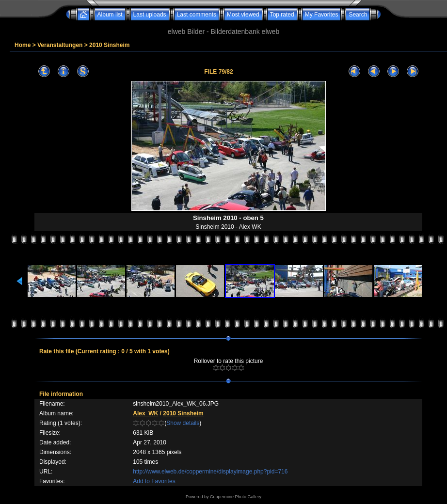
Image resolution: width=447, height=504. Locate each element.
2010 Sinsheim (109, 45)
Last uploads (149, 14)
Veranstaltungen (59, 45)
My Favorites (321, 14)
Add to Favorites (154, 481)
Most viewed (243, 14)
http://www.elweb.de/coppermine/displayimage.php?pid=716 (210, 471)
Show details (182, 423)
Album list (110, 14)
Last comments (196, 14)
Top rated (282, 14)
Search (358, 14)
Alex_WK (145, 413)
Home (23, 45)
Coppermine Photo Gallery (235, 496)
